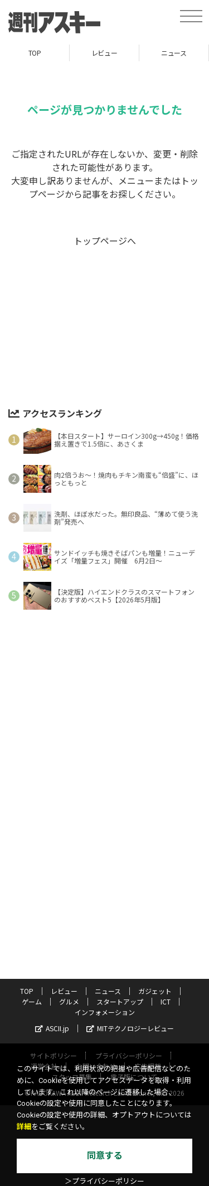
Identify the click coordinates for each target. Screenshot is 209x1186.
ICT (166, 1001)
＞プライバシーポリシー (104, 1181)
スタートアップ (119, 1001)
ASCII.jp (52, 1028)
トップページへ (105, 240)
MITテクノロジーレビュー (130, 1028)
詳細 (24, 1127)
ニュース (173, 52)
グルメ (69, 1001)
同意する (105, 1155)
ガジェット (155, 991)
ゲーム (32, 1001)
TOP (34, 52)
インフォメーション (105, 1012)
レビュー (104, 52)
